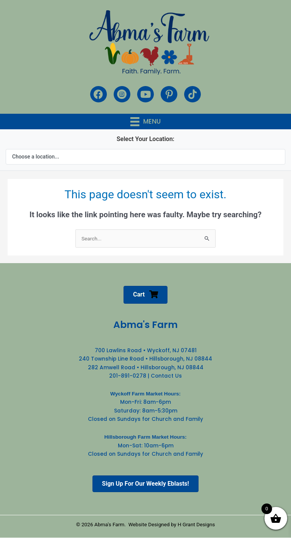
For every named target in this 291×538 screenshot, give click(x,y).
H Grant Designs (196, 524)
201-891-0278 (127, 376)
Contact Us (166, 376)
